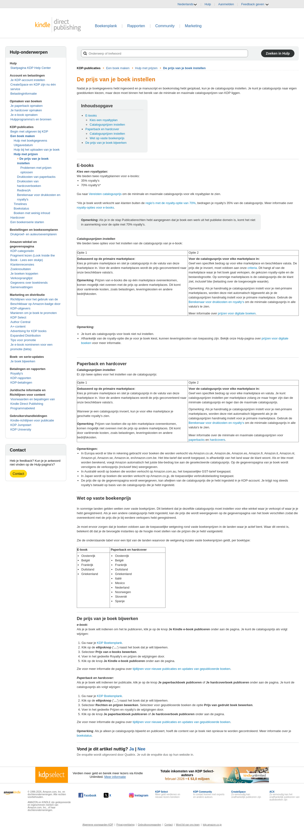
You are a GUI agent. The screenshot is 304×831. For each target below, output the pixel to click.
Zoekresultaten (20, 269)
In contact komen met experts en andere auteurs (208, 794)
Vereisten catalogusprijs (105, 194)
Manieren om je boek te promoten (33, 313)
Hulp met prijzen (26, 154)
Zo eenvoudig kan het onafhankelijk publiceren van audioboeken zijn (284, 795)
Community (165, 26)
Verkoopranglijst (21, 278)
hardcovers (217, 439)
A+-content (18, 326)
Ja (131, 749)
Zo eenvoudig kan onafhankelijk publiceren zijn (246, 794)
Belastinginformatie (23, 93)
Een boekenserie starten (27, 222)
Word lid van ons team (188, 824)
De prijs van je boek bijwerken (106, 142)
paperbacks (197, 439)
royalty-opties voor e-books (95, 207)
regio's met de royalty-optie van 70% (170, 203)
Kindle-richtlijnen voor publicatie (32, 420)
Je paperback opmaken (26, 106)
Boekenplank (106, 26)
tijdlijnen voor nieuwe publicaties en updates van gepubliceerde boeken (181, 669)
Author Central (20, 322)
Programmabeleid (22, 408)
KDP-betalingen (21, 382)
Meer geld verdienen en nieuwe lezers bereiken (167, 794)
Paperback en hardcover (102, 129)
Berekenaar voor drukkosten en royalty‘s (216, 302)
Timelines (20, 204)
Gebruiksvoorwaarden (149, 824)
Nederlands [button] (187, 4)
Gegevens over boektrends (29, 282)
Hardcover (17, 217)
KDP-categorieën (22, 251)
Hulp (208, 4)
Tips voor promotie (23, 340)
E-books (91, 115)
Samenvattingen (21, 287)
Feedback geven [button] (255, 4)
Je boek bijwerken (22, 361)
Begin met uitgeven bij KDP (29, 131)
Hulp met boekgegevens (30, 140)
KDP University (20, 429)
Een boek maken (22, 136)
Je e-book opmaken (24, 115)
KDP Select (18, 317)
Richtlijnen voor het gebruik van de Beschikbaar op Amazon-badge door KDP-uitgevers (35, 304)
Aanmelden (226, 4)
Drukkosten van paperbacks (36, 177)
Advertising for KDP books (28, 331)
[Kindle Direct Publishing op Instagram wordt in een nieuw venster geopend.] (139, 795)
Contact (18, 474)
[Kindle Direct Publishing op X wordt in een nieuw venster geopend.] (112, 795)
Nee (141, 749)
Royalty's (16, 373)
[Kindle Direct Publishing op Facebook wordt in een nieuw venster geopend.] (87, 795)
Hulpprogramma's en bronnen (31, 119)
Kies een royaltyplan (104, 120)
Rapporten (136, 26)
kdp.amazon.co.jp (212, 824)
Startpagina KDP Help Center (30, 68)
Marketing (193, 26)
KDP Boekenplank (109, 643)
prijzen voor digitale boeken (237, 313)
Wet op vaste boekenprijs (107, 138)
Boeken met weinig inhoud (32, 213)
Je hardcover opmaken (26, 110)
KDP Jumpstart (20, 425)
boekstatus (84, 735)
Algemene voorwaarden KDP (97, 824)
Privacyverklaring (125, 824)
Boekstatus (21, 208)
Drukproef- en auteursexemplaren (33, 234)
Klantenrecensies (22, 264)
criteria (252, 268)
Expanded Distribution (25, 335)
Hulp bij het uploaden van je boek (37, 149)
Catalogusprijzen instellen (107, 124)
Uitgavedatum (23, 145)
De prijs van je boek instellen (184, 68)
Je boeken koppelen (24, 273)
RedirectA (24, 190)
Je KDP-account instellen (27, 80)
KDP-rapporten (20, 378)
